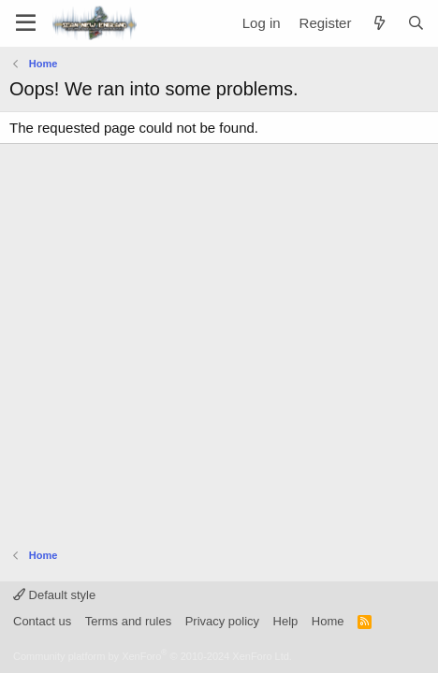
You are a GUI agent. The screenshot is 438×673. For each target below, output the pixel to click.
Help (286, 621)
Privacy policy (222, 621)
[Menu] (26, 23)
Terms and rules (128, 621)
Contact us (42, 621)
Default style (54, 595)
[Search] (416, 23)
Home (328, 621)
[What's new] (378, 23)
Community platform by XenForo (152, 656)
